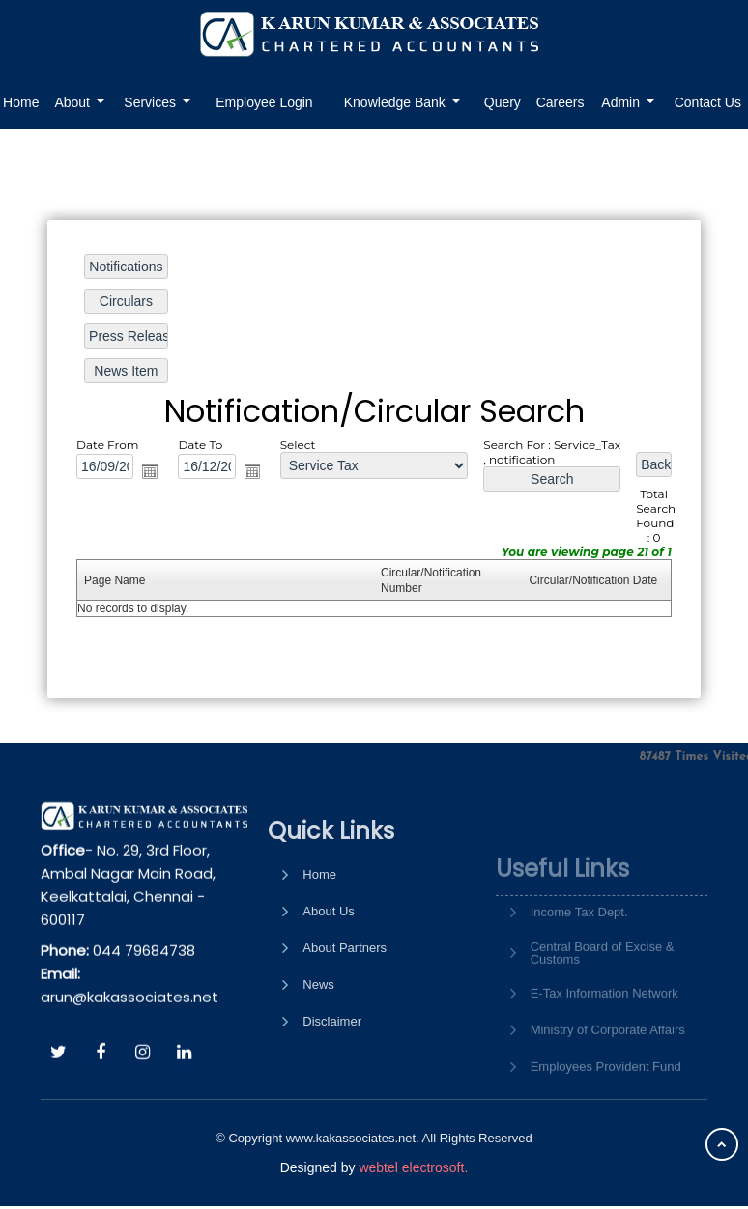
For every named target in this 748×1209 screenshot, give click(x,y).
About (73, 102)
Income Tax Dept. (579, 951)
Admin (622, 102)
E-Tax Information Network (604, 1032)
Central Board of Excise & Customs (603, 992)
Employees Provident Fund (606, 1106)
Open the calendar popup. (151, 471)
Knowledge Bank (396, 102)
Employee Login (264, 102)
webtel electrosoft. (413, 1167)
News (318, 1041)
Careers (560, 102)
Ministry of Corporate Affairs (608, 1069)
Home (319, 931)
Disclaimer (331, 1078)
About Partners (344, 1004)
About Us (328, 968)
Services (152, 102)
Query (502, 102)
